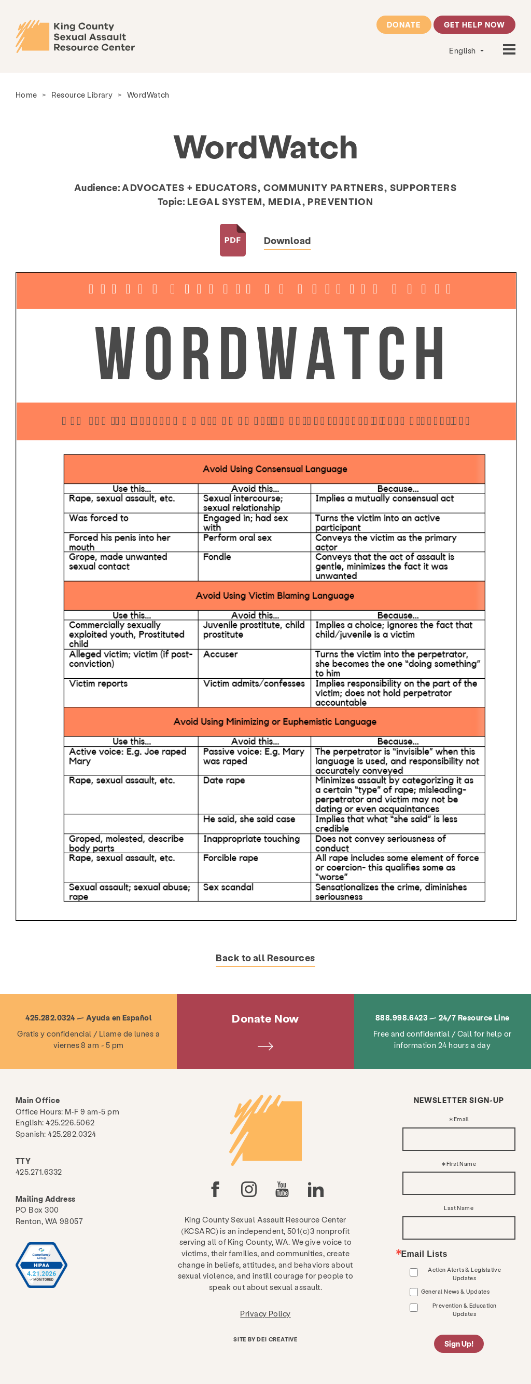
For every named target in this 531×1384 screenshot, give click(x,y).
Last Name (458, 1208)
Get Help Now (474, 24)
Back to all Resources (265, 957)
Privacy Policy (265, 1313)
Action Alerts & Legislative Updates (464, 1273)
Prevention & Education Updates (464, 1309)
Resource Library (82, 94)
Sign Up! (458, 1343)
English (463, 50)
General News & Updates (455, 1291)
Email (461, 1119)
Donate (404, 24)
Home (26, 94)
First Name (461, 1164)
